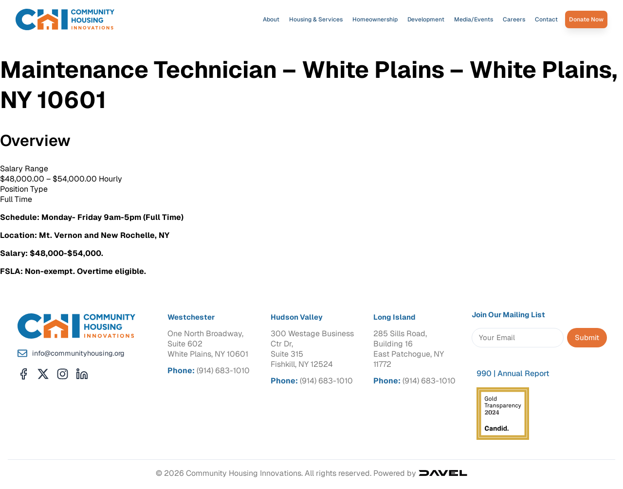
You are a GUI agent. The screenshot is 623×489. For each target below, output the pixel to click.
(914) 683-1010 (223, 370)
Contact (546, 19)
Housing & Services (316, 19)
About (271, 19)
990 (484, 373)
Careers (514, 19)
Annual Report (523, 373)
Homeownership (375, 19)
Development (425, 19)
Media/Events (473, 19)
